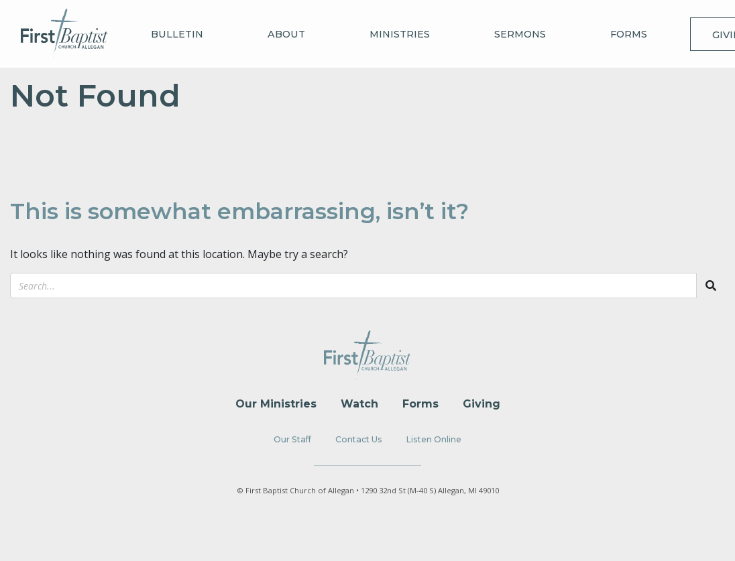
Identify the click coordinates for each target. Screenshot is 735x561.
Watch (359, 403)
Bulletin (177, 34)
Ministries (400, 34)
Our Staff (292, 439)
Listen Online (433, 439)
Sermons (520, 34)
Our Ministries (276, 403)
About (286, 34)
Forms (628, 34)
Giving (481, 403)
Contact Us (358, 439)
